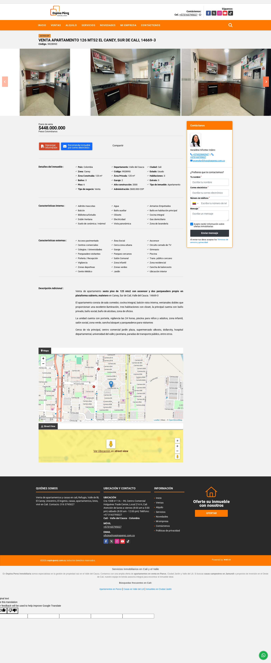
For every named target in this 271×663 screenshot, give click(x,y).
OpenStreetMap (175, 420)
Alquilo (71, 25)
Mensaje (194, 208)
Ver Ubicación (102, 451)
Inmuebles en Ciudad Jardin (159, 589)
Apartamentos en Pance (110, 589)
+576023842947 (201, 154)
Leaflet (157, 420)
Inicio (42, 25)
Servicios (88, 25)
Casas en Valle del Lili (134, 589)
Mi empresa (128, 25)
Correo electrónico (199, 187)
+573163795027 (188, 14)
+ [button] (43, 358)
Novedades (108, 25)
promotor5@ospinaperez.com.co (209, 160)
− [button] (43, 364)
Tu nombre (196, 177)
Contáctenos (150, 25)
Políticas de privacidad (168, 530)
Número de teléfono (200, 198)
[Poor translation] (12, 611)
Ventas (56, 25)
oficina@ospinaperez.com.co (119, 535)
